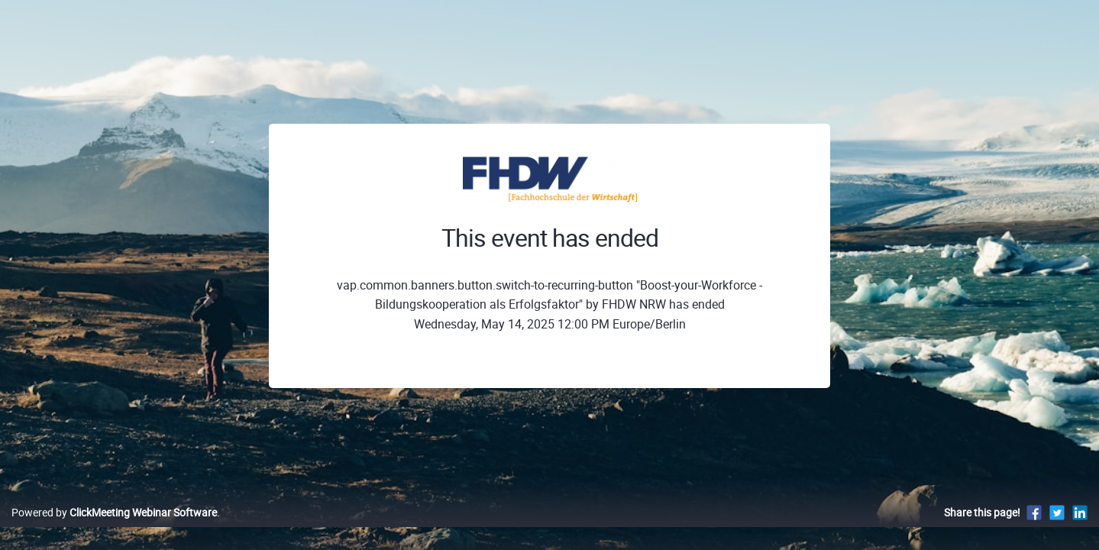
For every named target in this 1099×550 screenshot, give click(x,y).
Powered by (114, 528)
